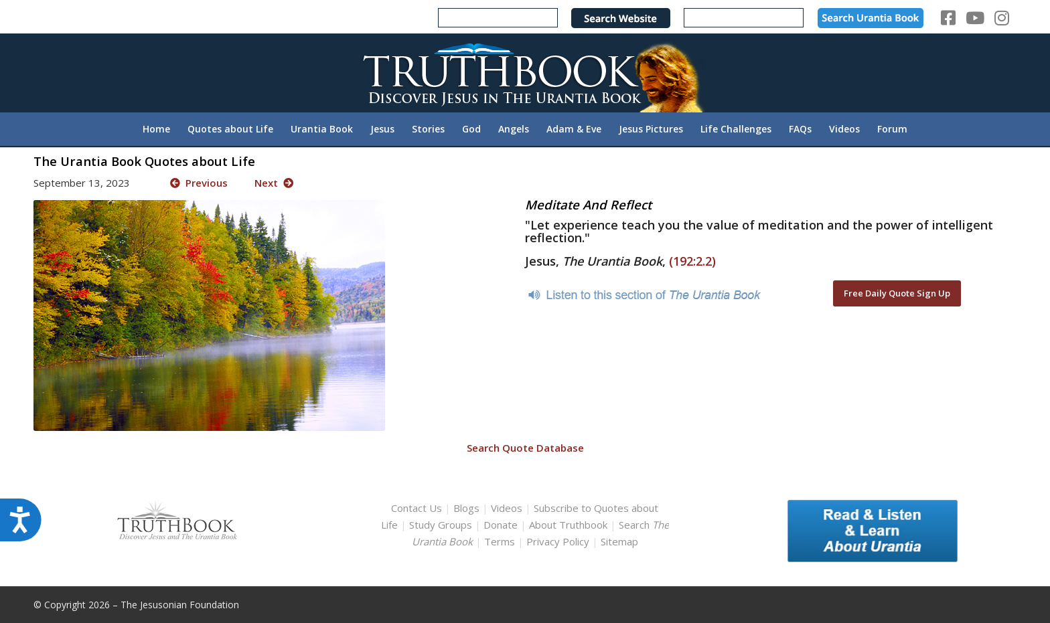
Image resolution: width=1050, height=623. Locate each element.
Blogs (466, 508)
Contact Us (416, 508)
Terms (499, 541)
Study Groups (442, 524)
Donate (500, 524)
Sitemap (619, 541)
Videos (506, 508)
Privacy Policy (557, 541)
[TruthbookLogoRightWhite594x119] (525, 72)
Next (273, 182)
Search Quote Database (525, 447)
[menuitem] (156, 129)
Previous (199, 182)
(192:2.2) (692, 261)
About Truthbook (568, 524)
